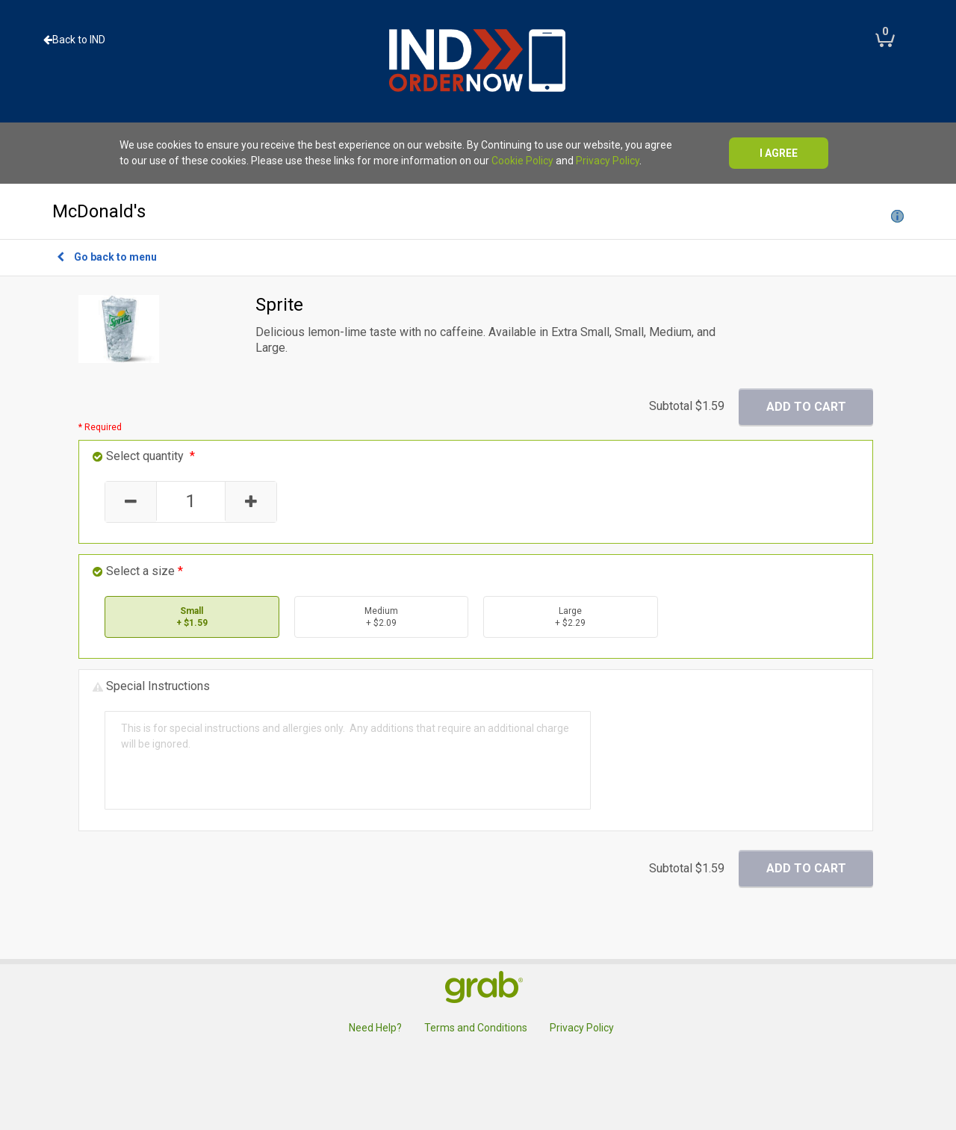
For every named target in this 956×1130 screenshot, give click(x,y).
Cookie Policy (522, 161)
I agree (779, 153)
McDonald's (478, 211)
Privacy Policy (607, 161)
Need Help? (375, 1028)
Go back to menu (107, 257)
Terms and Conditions (475, 1028)
